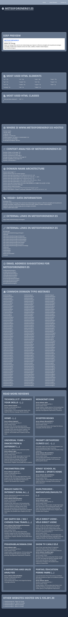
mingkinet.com (45, 399)
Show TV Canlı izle (47, 544)
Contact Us (63, 2)
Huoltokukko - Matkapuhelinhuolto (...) (49, 492)
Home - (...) (10, 418)
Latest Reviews (53, 2)
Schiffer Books (45, 418)
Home (44, 2)
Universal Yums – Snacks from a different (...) (14, 443)
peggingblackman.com (18, 544)
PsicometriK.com (14, 468)
